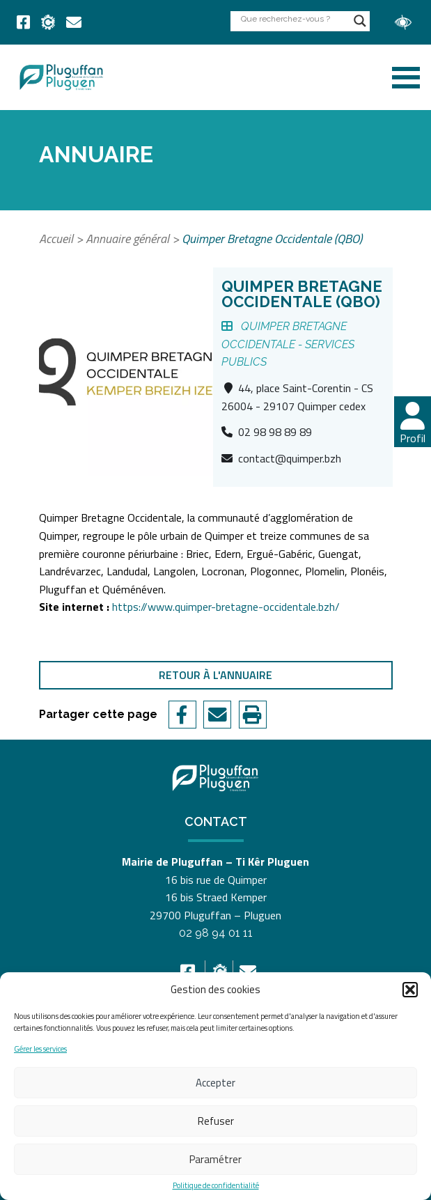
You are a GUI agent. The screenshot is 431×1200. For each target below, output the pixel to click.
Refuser (216, 1121)
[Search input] (294, 18)
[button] (410, 990)
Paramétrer (215, 1159)
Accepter (215, 1083)
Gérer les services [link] (40, 1049)
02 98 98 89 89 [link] (275, 431)
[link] (23, 22)
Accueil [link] (56, 238)
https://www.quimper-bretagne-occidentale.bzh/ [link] (226, 606)
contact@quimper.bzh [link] (289, 458)
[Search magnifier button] (360, 21)
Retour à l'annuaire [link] (215, 675)
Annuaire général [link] (127, 238)
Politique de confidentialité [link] (216, 1186)
